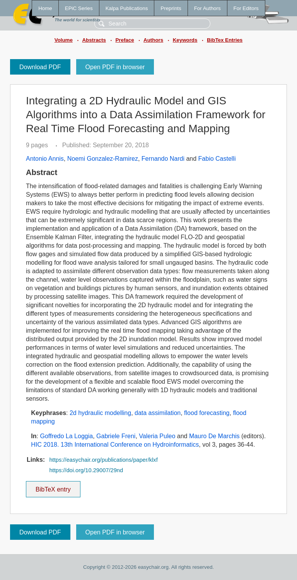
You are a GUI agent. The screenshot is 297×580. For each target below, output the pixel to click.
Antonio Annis (45, 158)
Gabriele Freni (115, 436)
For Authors (207, 8)
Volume (64, 40)
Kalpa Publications (127, 8)
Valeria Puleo (157, 436)
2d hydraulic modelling (100, 413)
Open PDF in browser (115, 67)
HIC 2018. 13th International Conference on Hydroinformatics (115, 444)
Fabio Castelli (217, 158)
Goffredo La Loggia (66, 436)
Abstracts (94, 40)
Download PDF (40, 67)
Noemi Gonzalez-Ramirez (102, 158)
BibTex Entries (224, 40)
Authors (153, 40)
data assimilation (158, 413)
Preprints (170, 8)
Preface (124, 40)
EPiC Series (79, 8)
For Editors (246, 8)
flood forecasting (206, 413)
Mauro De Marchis (214, 436)
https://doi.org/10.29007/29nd (86, 470)
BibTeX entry (53, 487)
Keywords (185, 40)
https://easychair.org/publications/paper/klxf (103, 460)
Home (45, 8)
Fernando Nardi (163, 158)
